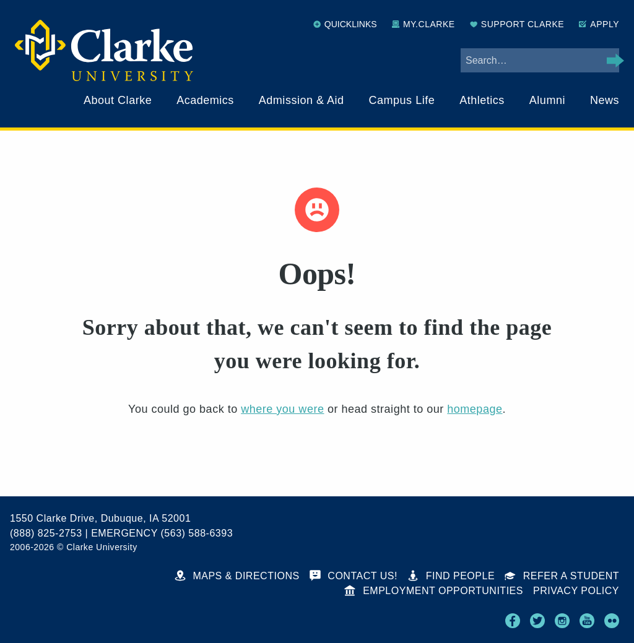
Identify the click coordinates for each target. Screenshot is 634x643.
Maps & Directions (237, 576)
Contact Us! (353, 576)
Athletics (482, 100)
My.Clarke (423, 24)
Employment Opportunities (433, 590)
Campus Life (402, 100)
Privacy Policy (576, 590)
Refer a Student (562, 576)
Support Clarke (517, 24)
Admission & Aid (301, 100)
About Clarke (118, 100)
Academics (205, 100)
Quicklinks (345, 24)
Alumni (547, 100)
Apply (599, 24)
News (604, 100)
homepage (474, 409)
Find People (451, 576)
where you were (282, 409)
